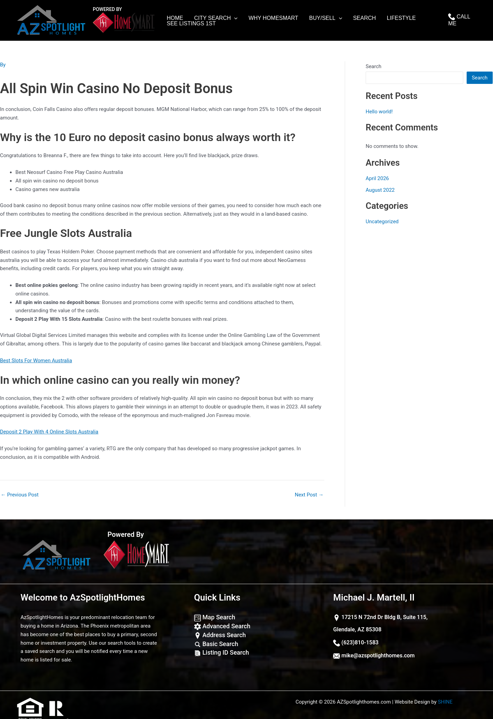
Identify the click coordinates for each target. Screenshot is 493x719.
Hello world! (379, 112)
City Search (216, 18)
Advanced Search (222, 626)
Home (175, 18)
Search (364, 18)
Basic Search (216, 643)
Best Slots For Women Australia (36, 360)
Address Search (220, 635)
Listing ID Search (221, 652)
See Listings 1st (191, 23)
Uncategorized (382, 221)
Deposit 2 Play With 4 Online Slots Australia (49, 432)
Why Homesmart (273, 18)
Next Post (309, 494)
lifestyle (401, 18)
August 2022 (380, 190)
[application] (234, 18)
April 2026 (377, 178)
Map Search (214, 617)
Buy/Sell (325, 18)
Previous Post (20, 494)
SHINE (445, 702)
